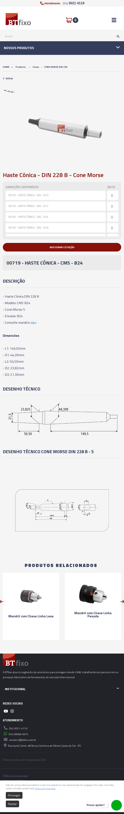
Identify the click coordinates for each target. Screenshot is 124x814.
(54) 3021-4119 (15, 728)
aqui (33, 322)
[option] (9, 91)
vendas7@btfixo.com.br (19, 739)
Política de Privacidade (45, 788)
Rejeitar (12, 804)
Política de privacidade (15, 776)
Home (6, 66)
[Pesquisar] (117, 36)
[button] (62, 247)
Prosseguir (14, 795)
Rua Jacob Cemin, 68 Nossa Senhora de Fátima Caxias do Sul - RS (42, 745)
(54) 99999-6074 (15, 734)
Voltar (8, 78)
